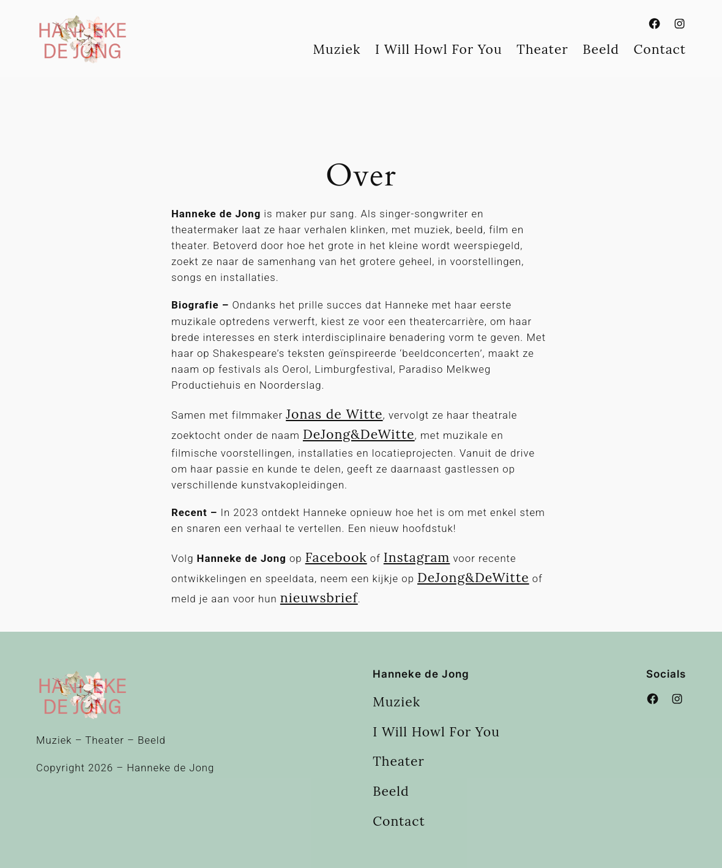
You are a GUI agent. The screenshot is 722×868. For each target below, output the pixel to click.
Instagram (417, 557)
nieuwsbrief (319, 597)
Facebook (336, 557)
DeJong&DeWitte (359, 434)
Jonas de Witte (334, 414)
